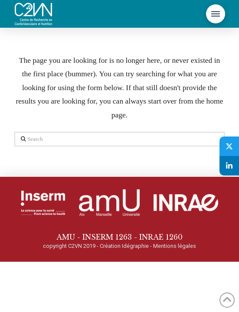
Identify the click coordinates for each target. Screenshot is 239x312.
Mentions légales (174, 246)
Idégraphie (135, 246)
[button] (215, 13)
